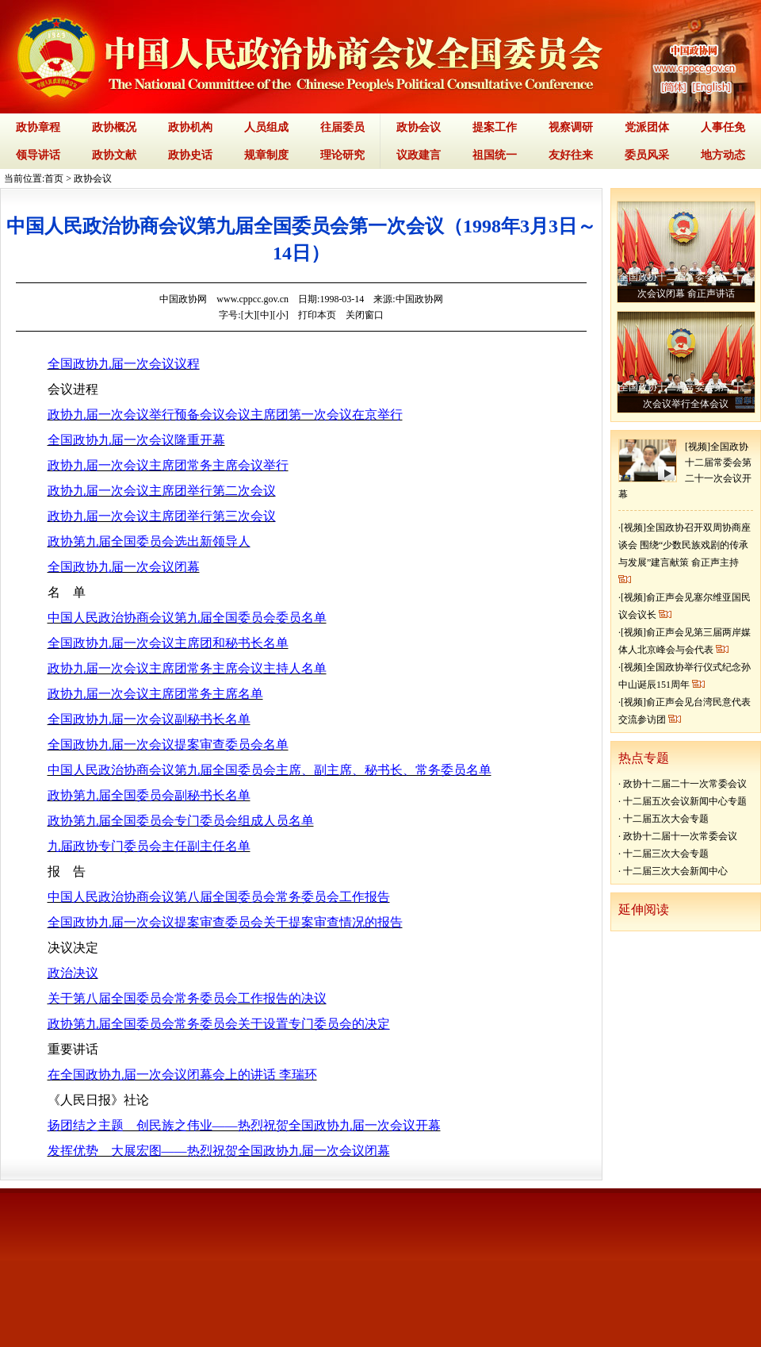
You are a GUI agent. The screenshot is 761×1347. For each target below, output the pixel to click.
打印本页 (317, 314)
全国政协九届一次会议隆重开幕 (136, 440)
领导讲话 (38, 155)
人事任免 (723, 127)
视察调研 (571, 127)
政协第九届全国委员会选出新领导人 (149, 541)
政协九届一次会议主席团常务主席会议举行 (168, 465)
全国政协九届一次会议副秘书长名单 (149, 719)
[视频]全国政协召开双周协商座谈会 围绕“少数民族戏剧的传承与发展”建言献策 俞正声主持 (684, 545)
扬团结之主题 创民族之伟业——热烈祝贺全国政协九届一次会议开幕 (244, 1125)
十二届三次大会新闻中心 (675, 871)
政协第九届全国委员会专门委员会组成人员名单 (181, 820)
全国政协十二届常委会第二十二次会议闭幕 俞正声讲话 (685, 285)
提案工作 (494, 127)
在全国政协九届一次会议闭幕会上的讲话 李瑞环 (182, 1074)
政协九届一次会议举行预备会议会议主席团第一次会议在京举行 (225, 414)
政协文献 (114, 155)
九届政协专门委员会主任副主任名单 (149, 846)
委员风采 (647, 155)
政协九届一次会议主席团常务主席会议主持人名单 (187, 668)
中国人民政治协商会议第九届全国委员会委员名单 (187, 617)
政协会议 (418, 127)
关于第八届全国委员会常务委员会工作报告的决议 (187, 998)
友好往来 (571, 155)
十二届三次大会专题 (666, 853)
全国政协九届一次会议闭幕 (124, 567)
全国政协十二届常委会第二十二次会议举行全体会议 (685, 395)
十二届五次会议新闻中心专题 (685, 801)
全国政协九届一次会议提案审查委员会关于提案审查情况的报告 (225, 922)
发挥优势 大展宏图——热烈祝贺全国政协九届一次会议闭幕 (219, 1150)
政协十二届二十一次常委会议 (685, 783)
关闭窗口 (365, 314)
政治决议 (73, 973)
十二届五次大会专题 (666, 818)
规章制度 (266, 155)
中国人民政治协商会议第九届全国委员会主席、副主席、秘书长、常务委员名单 (269, 770)
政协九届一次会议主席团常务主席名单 (155, 693)
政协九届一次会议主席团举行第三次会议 (162, 516)
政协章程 (38, 127)
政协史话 (190, 155)
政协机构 (190, 127)
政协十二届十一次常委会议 (680, 836)
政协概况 (114, 127)
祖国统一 (494, 155)
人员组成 (266, 127)
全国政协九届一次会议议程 (124, 363)
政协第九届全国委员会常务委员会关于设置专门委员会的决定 (219, 1023)
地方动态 (723, 155)
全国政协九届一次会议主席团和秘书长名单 (168, 643)
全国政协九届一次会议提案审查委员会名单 (168, 744)
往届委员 (342, 127)
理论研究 (342, 155)
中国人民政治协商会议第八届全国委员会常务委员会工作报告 (219, 897)
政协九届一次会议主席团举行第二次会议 (162, 490)
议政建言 (418, 155)
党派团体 (647, 127)
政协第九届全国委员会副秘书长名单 (149, 795)
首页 (53, 178)
